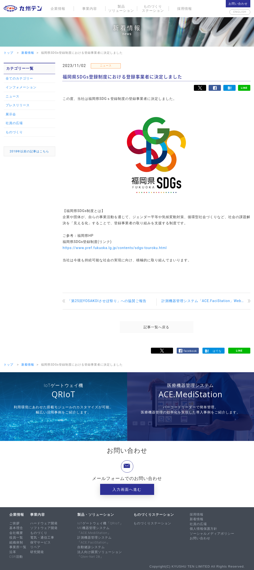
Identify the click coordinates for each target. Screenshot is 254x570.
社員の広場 (14, 123)
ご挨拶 (14, 523)
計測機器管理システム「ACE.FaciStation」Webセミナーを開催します (206, 301)
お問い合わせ (238, 3)
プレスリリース (18, 105)
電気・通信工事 (42, 537)
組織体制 (16, 542)
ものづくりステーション (153, 8)
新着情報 (196, 519)
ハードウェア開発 (44, 523)
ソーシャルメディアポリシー (212, 533)
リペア (35, 547)
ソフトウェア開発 (44, 528)
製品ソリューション (121, 8)
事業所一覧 (18, 547)
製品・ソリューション (95, 515)
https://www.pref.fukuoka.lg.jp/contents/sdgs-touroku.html (115, 248)
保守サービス (40, 542)
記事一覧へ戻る (156, 327)
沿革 (12, 552)
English (238, 12)
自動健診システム (91, 547)
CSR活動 (16, 556)
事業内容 (89, 9)
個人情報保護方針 (203, 528)
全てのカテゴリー (19, 78)
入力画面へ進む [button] (127, 489)
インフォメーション (21, 87)
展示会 (11, 114)
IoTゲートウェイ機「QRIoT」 (100, 523)
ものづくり (14, 132)
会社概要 (16, 533)
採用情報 (184, 9)
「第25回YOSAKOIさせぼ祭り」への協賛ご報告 (107, 301)
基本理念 (16, 528)
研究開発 (37, 552)
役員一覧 (16, 537)
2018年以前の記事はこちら (29, 151)
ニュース (12, 96)
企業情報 (58, 9)
